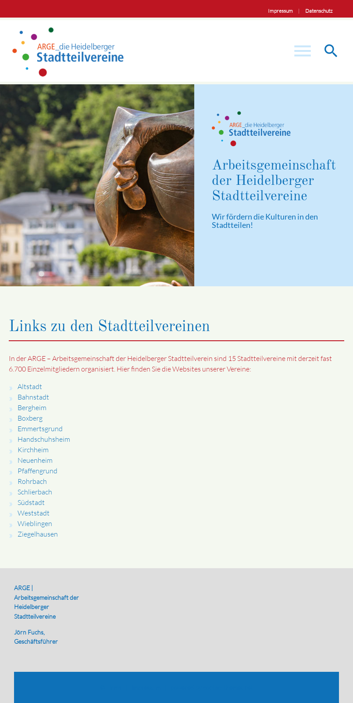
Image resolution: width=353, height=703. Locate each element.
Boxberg (30, 418)
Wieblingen (35, 523)
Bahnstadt (33, 397)
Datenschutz (318, 10)
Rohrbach (32, 481)
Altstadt (30, 386)
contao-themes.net (228, 687)
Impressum (280, 10)
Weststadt (34, 512)
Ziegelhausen (38, 534)
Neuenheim (35, 460)
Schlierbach (35, 491)
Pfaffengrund (37, 470)
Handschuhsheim (44, 439)
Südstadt (31, 502)
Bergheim (32, 407)
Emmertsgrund (40, 428)
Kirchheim (33, 449)
